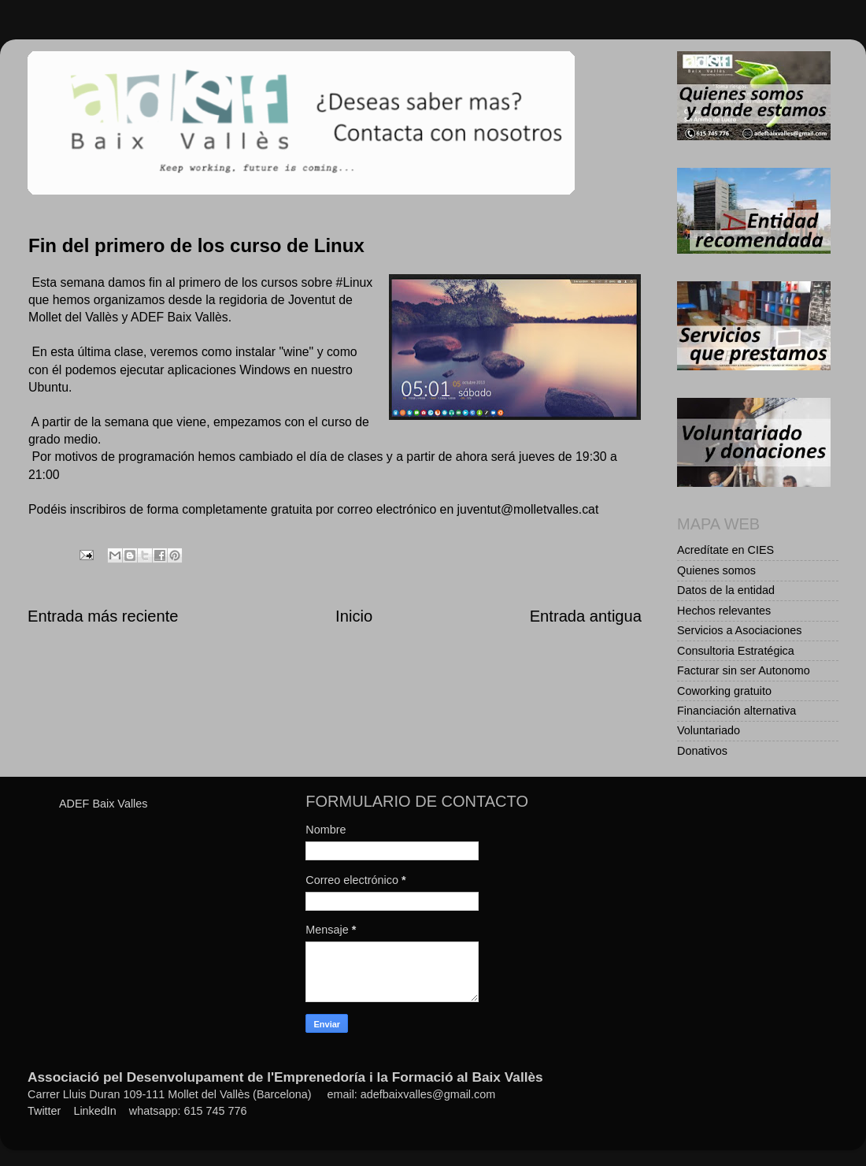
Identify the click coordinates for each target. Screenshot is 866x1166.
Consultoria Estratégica (735, 650)
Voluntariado (708, 730)
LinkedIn (94, 1111)
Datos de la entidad (726, 590)
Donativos (702, 751)
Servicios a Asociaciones (739, 630)
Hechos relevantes (724, 610)
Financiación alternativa (736, 710)
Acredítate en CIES (725, 550)
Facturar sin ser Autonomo (743, 670)
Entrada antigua (586, 616)
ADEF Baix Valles (103, 803)
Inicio (353, 616)
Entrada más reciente (103, 616)
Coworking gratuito (724, 691)
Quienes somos (716, 570)
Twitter (44, 1111)
